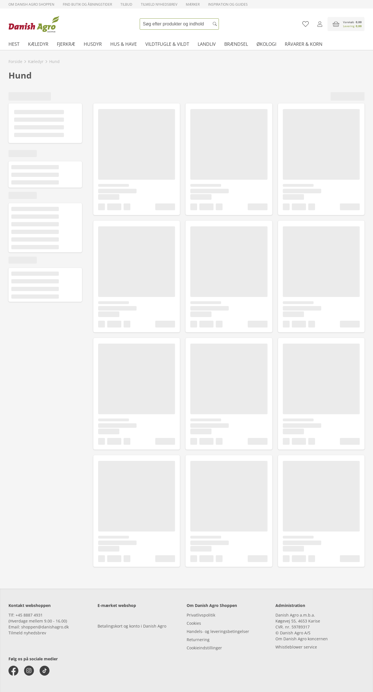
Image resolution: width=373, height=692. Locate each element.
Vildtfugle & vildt (167, 44)
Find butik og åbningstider (87, 4)
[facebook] (13, 671)
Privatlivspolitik (201, 615)
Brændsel (236, 44)
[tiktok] (44, 671)
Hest (14, 44)
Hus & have (123, 44)
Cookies (194, 623)
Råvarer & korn (303, 44)
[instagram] (29, 671)
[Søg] (214, 24)
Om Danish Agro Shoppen (31, 4)
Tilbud (126, 4)
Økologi (266, 44)
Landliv (207, 44)
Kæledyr (38, 44)
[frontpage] (33, 24)
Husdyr (93, 44)
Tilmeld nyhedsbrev (159, 4)
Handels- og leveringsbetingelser (218, 631)
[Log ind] (319, 24)
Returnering (198, 639)
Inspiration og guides (228, 4)
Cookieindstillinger (204, 647)
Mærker (193, 4)
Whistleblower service (296, 647)
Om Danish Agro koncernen (301, 638)
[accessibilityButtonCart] (346, 24)
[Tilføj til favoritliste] (305, 24)
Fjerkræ (66, 44)
